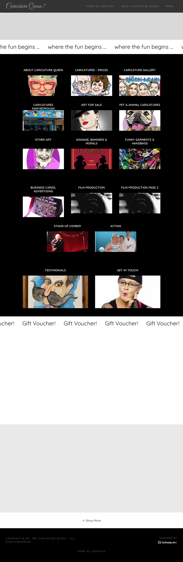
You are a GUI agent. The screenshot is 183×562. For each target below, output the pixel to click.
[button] (170, 6)
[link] (29, 7)
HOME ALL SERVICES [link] (100, 6)
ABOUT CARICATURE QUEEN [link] (140, 6)
